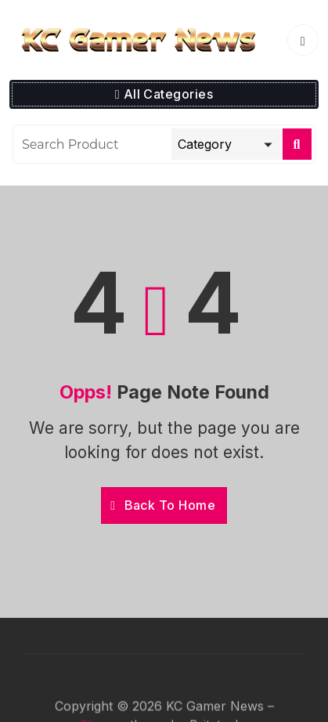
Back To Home (162, 505)
